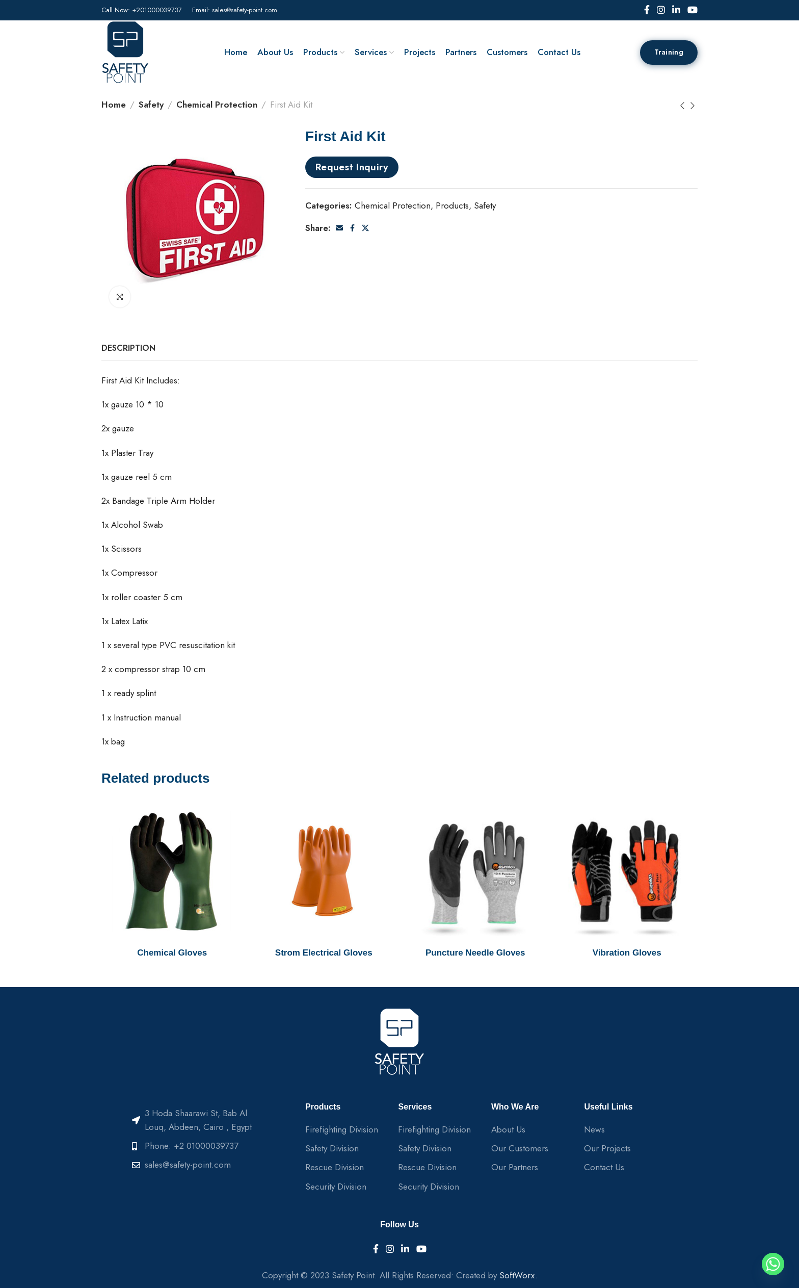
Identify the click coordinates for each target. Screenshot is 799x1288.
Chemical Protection (216, 104)
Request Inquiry (352, 167)
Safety (151, 104)
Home (113, 104)
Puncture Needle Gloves (475, 953)
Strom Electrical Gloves (323, 953)
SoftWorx (517, 1275)
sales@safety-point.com (244, 10)
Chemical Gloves (172, 953)
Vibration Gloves (627, 953)
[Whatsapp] (773, 1264)
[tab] (128, 348)
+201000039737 (157, 10)
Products (452, 205)
